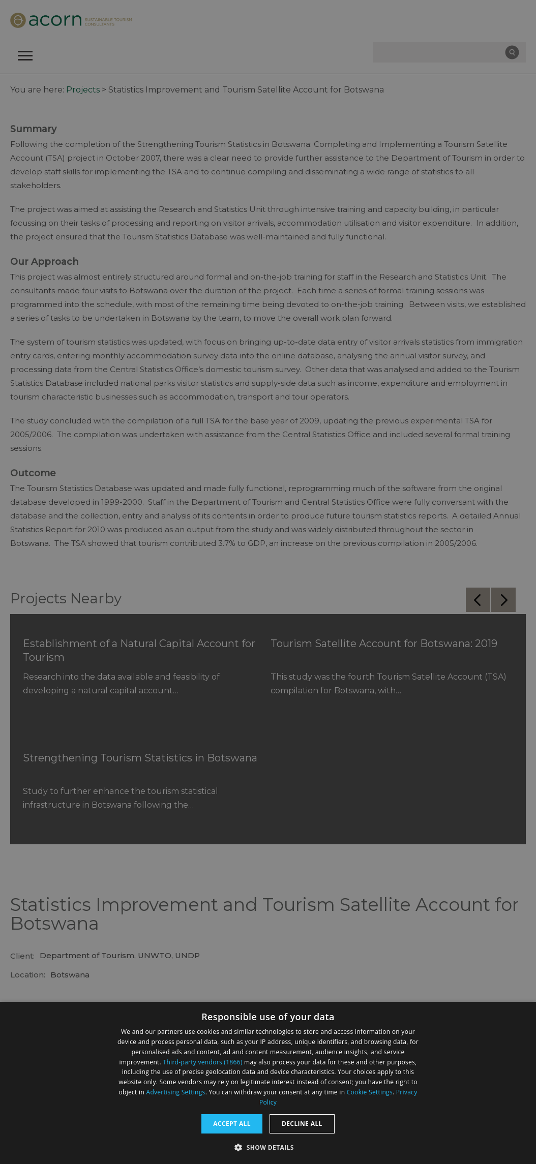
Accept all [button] (232, 1123)
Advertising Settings (175, 1092)
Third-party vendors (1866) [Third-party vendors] (203, 1062)
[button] (268, 1146)
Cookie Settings (370, 1092)
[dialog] (268, 1083)
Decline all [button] (302, 1123)
